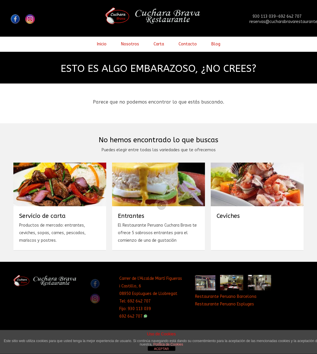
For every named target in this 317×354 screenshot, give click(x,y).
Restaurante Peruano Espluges (224, 304)
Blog (215, 44)
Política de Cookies (168, 344)
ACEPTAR (161, 349)
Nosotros (130, 44)
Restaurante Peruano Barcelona (225, 296)
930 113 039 (139, 308)
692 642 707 (139, 301)
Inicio (102, 44)
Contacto (188, 44)
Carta (159, 44)
